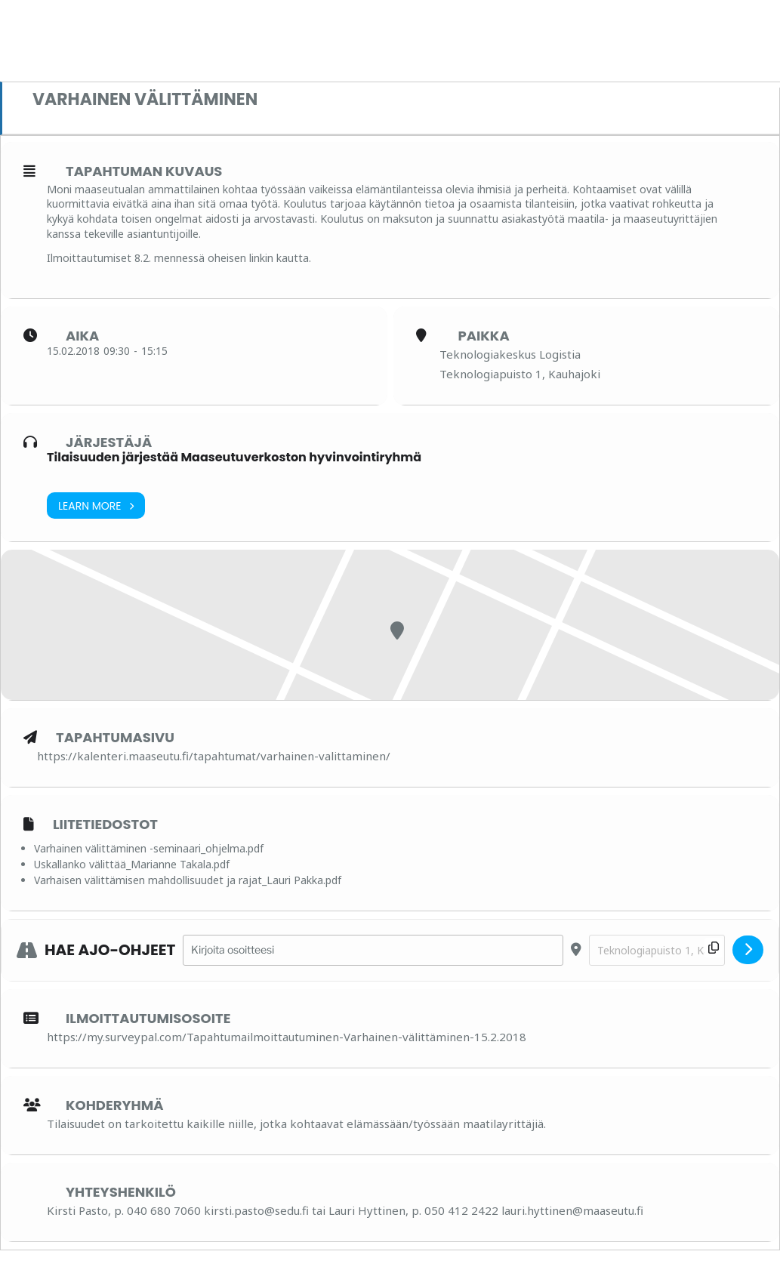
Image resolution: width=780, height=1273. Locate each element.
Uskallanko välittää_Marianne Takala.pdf (132, 864)
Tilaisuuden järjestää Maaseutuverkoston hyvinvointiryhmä (234, 457)
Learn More (96, 505)
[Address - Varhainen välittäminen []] (373, 950)
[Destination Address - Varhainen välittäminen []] (657, 950)
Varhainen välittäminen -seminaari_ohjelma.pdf (149, 848)
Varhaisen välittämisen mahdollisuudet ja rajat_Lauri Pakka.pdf (187, 880)
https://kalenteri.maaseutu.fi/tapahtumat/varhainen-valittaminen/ (213, 755)
